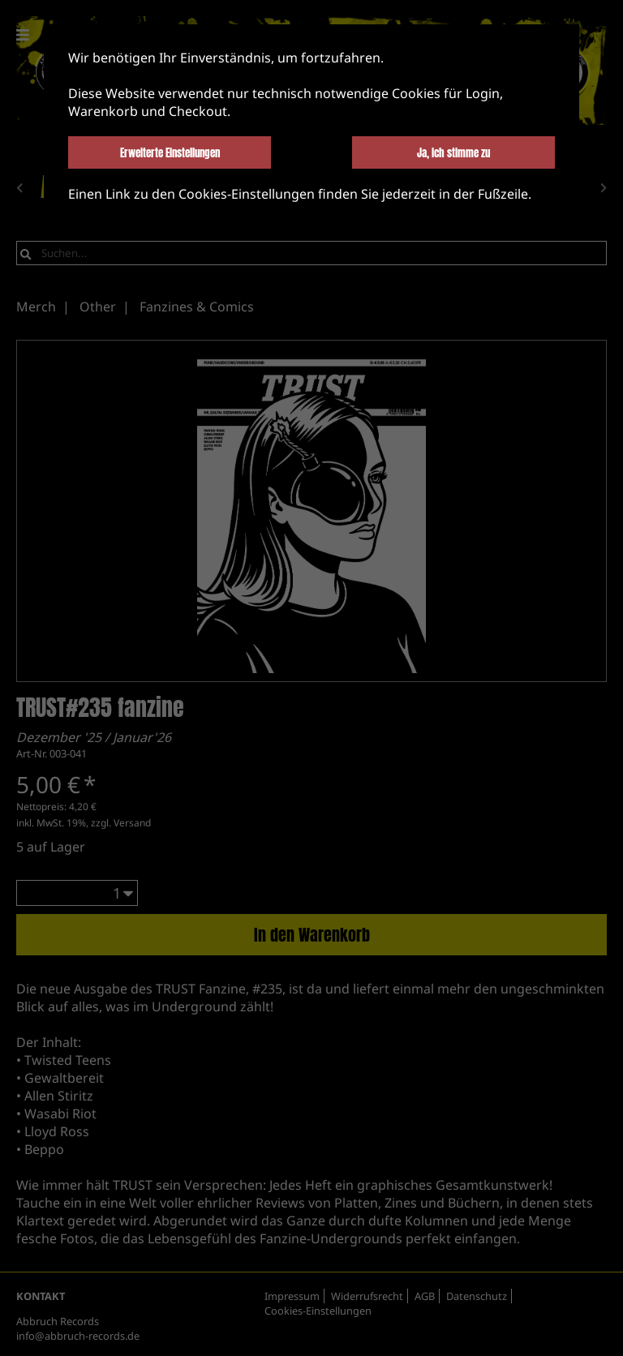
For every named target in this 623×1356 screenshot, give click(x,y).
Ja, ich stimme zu (453, 152)
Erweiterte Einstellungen (170, 152)
